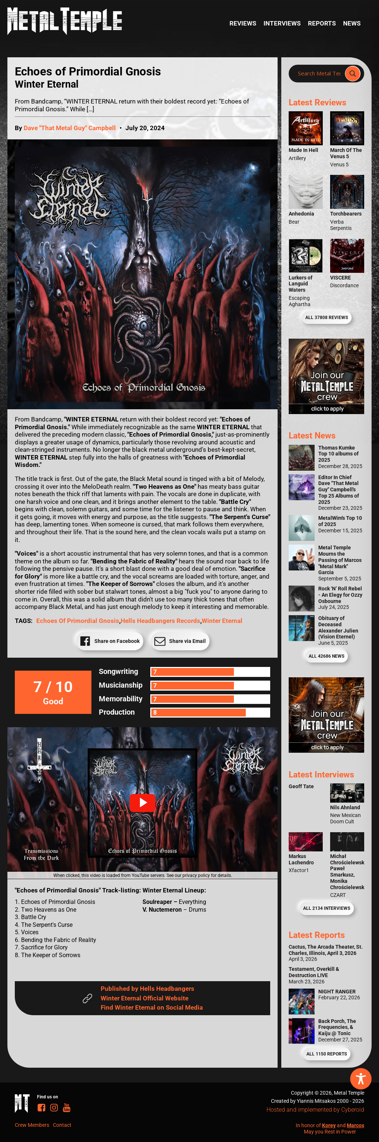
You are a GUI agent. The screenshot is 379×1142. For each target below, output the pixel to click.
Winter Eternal (222, 620)
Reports (322, 23)
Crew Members (32, 1125)
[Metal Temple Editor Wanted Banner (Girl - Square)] (326, 412)
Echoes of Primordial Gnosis (77, 620)
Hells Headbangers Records (160, 620)
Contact (62, 1125)
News (351, 23)
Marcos (355, 1125)
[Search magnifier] (352, 73)
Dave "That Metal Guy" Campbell (70, 128)
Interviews (282, 23)
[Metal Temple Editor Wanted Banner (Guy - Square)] (326, 750)
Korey (329, 1125)
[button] (142, 803)
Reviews (242, 23)
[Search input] (319, 73)
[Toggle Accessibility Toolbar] (360, 1078)
